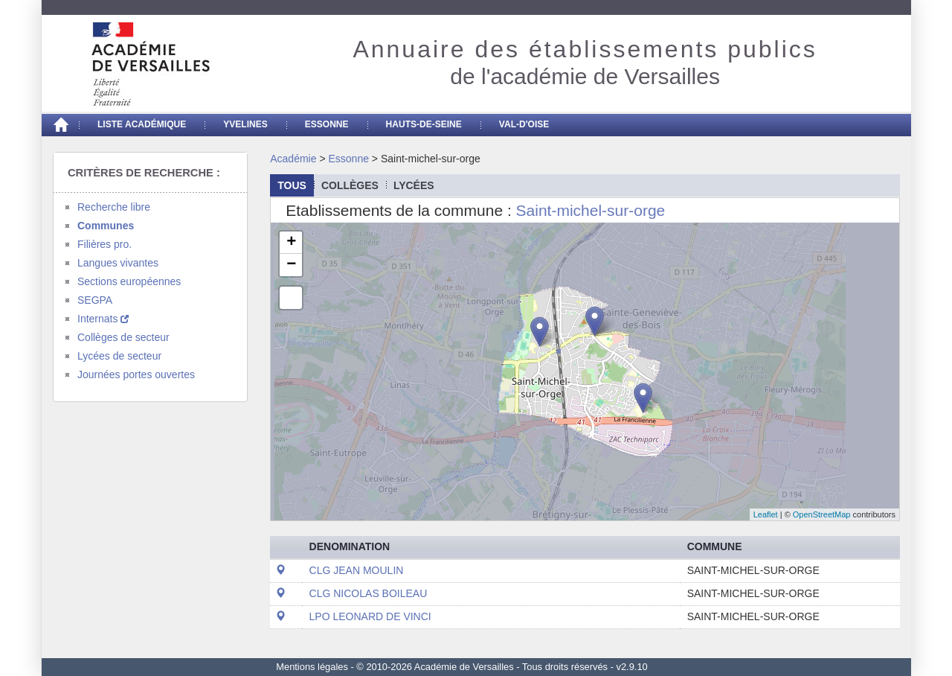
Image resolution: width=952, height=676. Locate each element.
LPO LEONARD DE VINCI (370, 616)
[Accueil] (60, 125)
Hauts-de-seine (424, 124)
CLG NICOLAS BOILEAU (368, 593)
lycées (413, 185)
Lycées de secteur (119, 356)
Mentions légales (312, 666)
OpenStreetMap (822, 514)
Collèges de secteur (123, 337)
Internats (103, 319)
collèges (350, 185)
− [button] (291, 265)
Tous (291, 185)
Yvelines (245, 124)
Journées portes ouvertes (136, 374)
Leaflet (765, 514)
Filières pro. (104, 244)
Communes (105, 226)
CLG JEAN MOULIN (356, 570)
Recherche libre (113, 207)
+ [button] (291, 243)
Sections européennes (129, 281)
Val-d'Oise (524, 124)
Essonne (327, 124)
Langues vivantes (117, 263)
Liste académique (141, 124)
